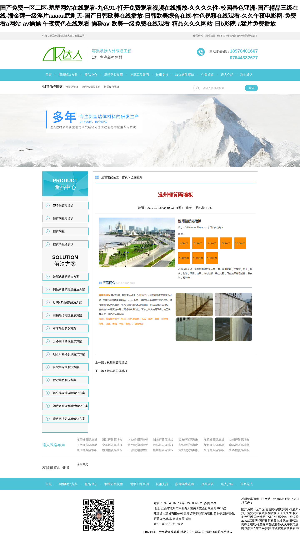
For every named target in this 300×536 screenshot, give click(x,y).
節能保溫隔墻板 (91, 86)
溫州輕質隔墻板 (87, 445)
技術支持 (162, 74)
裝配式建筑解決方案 (66, 276)
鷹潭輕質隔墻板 (214, 450)
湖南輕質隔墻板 (163, 439)
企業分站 (198, 35)
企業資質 (207, 74)
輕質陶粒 (59, 231)
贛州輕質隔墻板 (112, 450)
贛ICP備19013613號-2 (168, 524)
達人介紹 (227, 74)
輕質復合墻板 (111, 86)
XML (226, 35)
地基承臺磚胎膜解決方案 (69, 354)
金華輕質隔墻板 (112, 445)
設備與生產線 (184, 74)
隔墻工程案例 (139, 74)
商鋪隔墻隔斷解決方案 (67, 315)
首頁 (48, 74)
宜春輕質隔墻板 (239, 450)
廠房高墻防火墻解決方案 (69, 418)
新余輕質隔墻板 (214, 445)
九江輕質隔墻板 (87, 450)
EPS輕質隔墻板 (63, 205)
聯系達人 (246, 74)
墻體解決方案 (68, 74)
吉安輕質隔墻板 (188, 450)
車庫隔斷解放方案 (64, 328)
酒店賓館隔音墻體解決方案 (70, 406)
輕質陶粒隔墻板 (63, 218)
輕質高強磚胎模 (63, 244)
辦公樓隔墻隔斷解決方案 (69, 393)
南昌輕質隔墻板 (239, 445)
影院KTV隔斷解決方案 (67, 302)
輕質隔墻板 (72, 86)
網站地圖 (210, 35)
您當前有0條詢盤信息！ (244, 35)
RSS (219, 35)
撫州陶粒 (82, 464)
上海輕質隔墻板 (138, 439)
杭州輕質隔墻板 (117, 362)
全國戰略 (136, 177)
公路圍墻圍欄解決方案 (67, 341)
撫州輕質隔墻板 (163, 450)
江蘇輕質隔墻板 (214, 439)
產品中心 (91, 74)
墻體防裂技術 (113, 74)
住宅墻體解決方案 (64, 380)
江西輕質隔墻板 (87, 439)
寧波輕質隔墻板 (188, 445)
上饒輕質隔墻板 (138, 450)
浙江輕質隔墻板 (112, 439)
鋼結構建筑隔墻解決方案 (69, 289)
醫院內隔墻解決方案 (66, 367)
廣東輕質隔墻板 (188, 439)
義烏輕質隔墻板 (117, 370)
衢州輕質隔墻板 (138, 445)
